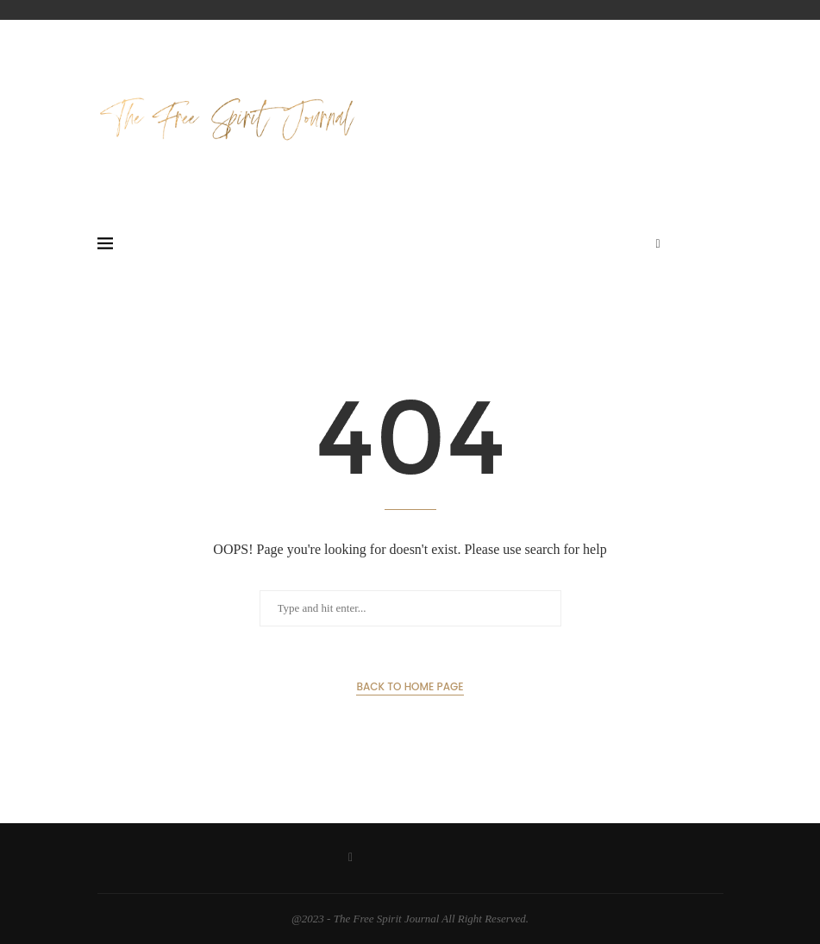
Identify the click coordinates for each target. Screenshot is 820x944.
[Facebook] (657, 244)
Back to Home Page (409, 686)
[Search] (714, 244)
